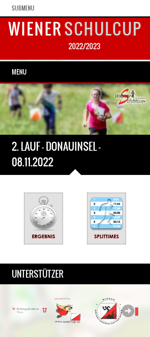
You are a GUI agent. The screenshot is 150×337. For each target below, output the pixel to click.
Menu (19, 72)
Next (128, 311)
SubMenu (23, 8)
